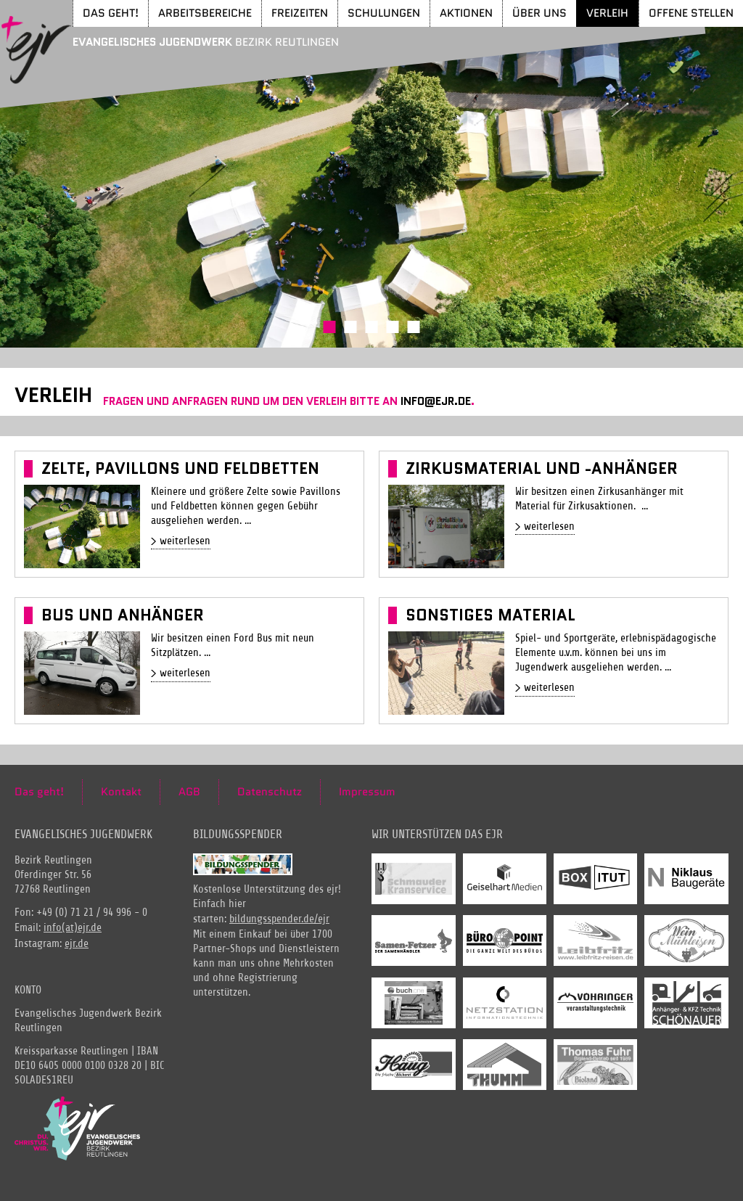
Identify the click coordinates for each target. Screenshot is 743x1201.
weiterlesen (185, 541)
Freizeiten (299, 12)
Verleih (607, 12)
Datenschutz (269, 792)
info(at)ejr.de (73, 928)
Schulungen (384, 12)
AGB (189, 792)
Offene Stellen (691, 12)
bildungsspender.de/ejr (279, 919)
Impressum (367, 792)
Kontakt (121, 792)
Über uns (539, 12)
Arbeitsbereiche (205, 12)
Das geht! (111, 12)
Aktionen (466, 12)
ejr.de (77, 944)
